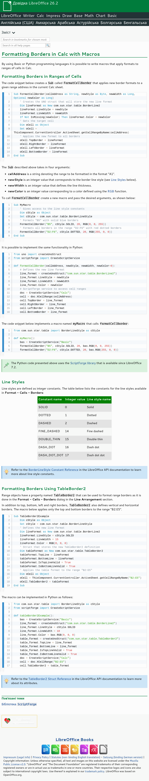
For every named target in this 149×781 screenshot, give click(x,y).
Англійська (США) (17, 22)
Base (78, 15)
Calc (40, 15)
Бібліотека (19, 702)
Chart (100, 15)
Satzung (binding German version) (123, 755)
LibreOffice (11, 15)
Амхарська (46, 22)
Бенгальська (135, 22)
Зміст (6, 32)
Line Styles (118, 179)
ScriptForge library (83, 362)
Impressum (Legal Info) (16, 755)
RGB (111, 191)
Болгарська (111, 22)
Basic (112, 15)
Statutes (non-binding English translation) (75, 755)
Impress (53, 15)
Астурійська (88, 22)
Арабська (66, 22)
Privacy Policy (41, 755)
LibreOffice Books (74, 737)
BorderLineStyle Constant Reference (53, 468)
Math (89, 15)
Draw (67, 15)
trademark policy (94, 769)
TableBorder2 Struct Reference (49, 677)
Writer (28, 15)
